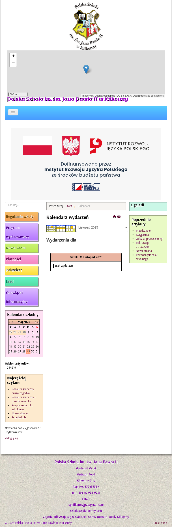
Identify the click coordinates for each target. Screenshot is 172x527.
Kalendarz (14, 270)
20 (19, 346)
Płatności (13, 259)
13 (19, 342)
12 (15, 342)
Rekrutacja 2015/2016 (142, 245)
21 (24, 346)
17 (37, 342)
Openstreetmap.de (105, 95)
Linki (9, 281)
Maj (20, 322)
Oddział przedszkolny (149, 239)
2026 (27, 322)
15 (28, 342)
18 (10, 346)
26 (15, 351)
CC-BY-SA (122, 95)
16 (32, 342)
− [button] (13, 63)
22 (28, 346)
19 (15, 346)
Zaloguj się (11, 438)
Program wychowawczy (17, 232)
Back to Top (160, 523)
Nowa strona (144, 251)
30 (32, 351)
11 (10, 342)
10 (37, 337)
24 (37, 346)
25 (10, 351)
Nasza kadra (16, 248)
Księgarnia (142, 235)
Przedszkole (143, 231)
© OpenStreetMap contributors (147, 95)
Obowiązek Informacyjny (16, 297)
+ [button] (13, 56)
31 (37, 351)
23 (32, 346)
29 (28, 351)
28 (24, 351)
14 (24, 342)
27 (19, 351)
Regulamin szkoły (19, 216)
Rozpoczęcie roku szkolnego (146, 257)
